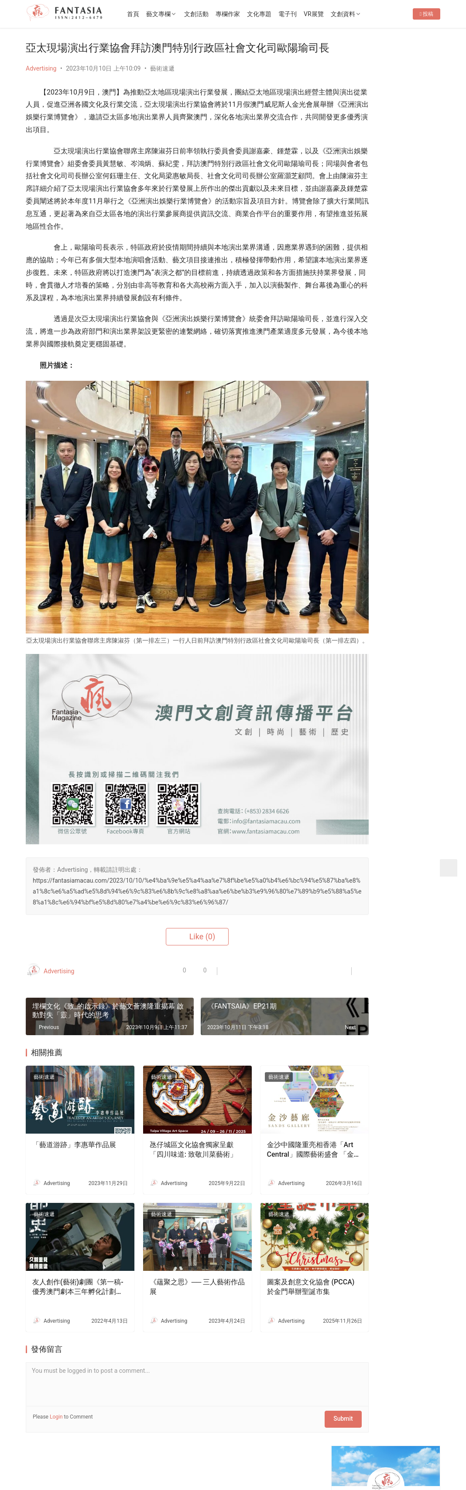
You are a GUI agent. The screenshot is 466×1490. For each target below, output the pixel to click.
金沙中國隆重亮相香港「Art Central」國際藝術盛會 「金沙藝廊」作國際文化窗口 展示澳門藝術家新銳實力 (272, 1133)
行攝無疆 (391, 720)
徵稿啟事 (133, 1447)
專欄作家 (248, 13)
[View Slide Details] (388, 370)
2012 (92, 1461)
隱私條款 (170, 1447)
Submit (296, 1389)
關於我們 (61, 1447)
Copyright (64, 1461)
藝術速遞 (162, 82)
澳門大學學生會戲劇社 (409, 834)
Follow (361, 181)
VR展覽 (334, 13)
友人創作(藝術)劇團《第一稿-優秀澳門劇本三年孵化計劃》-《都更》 (69, 1260)
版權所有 (38, 1461)
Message (407, 181)
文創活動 (216, 13)
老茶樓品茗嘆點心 (403, 935)
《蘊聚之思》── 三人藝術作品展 (170, 1259)
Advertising (41, 82)
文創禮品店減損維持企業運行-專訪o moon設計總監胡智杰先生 (409, 1066)
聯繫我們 (98, 1447)
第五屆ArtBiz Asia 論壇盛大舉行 (386, 322)
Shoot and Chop (352, 801)
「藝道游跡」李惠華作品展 (70, 1132)
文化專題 (279, 13)
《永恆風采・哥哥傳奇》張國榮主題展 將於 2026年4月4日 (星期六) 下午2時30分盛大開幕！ (387, 298)
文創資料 (363, 13)
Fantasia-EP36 (363, 274)
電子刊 (307, 13)
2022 (108, 1461)
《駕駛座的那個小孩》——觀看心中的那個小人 (409, 769)
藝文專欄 (178, 13)
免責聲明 (205, 1447)
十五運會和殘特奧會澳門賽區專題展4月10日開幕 (409, 465)
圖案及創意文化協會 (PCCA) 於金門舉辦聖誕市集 (270, 1260)
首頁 (153, 13)
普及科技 (175, 1461)
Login (56, 1389)
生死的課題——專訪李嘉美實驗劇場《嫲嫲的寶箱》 (409, 984)
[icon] (379, 1456)
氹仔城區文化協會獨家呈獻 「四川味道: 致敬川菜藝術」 (171, 1133)
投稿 (426, 42)
